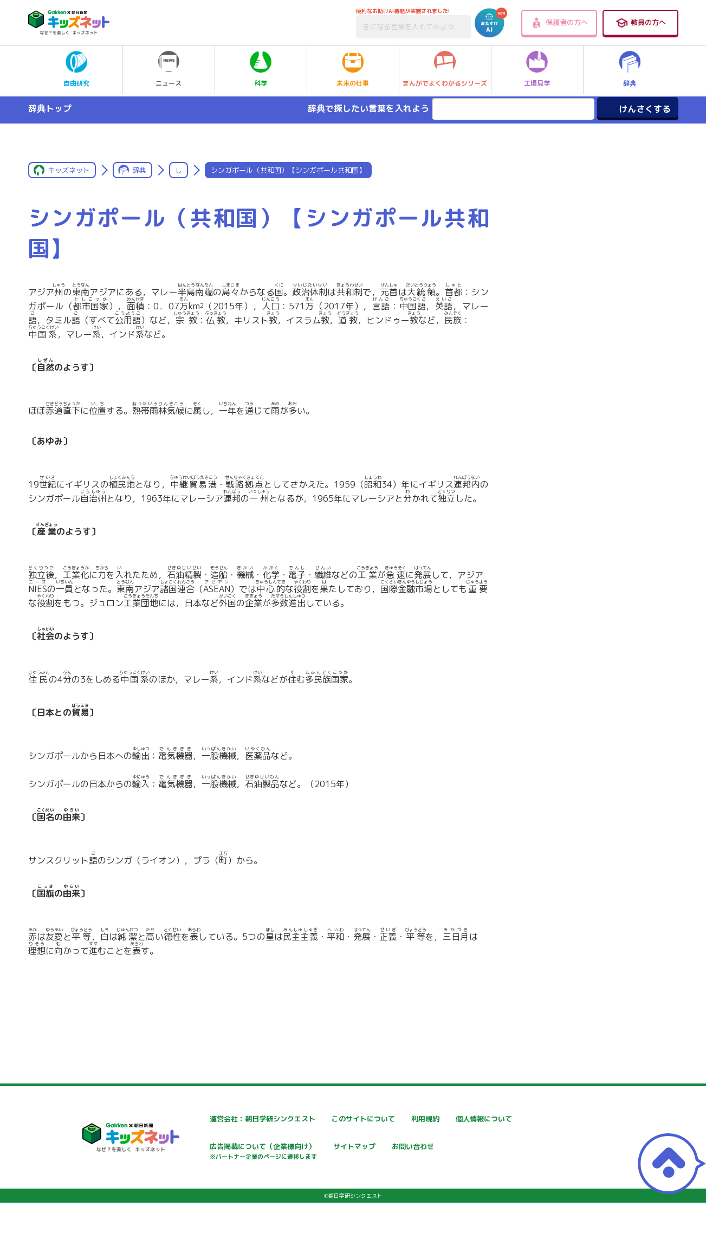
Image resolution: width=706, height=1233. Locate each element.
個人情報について (207, 1147)
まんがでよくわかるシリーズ (445, 69)
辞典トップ (50, 108)
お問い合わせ (199, 1185)
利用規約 (452, 1119)
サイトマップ (459, 1147)
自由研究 (76, 69)
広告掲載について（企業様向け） (363, 1152)
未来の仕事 (352, 69)
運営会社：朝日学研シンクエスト (233, 1119)
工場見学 (537, 69)
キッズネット (69, 170)
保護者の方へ (559, 22)
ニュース (169, 69)
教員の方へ (640, 22)
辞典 (629, 69)
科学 (260, 69)
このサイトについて (341, 1119)
